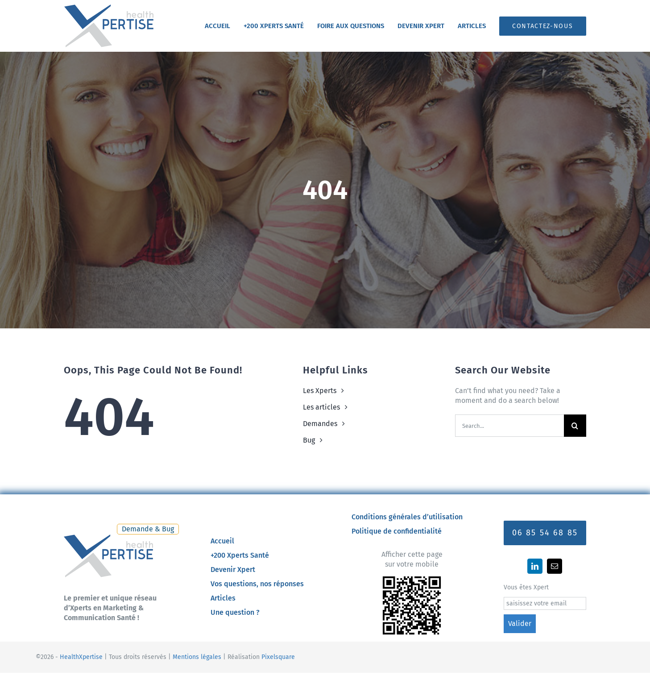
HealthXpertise (81, 657)
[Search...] (509, 425)
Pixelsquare (278, 657)
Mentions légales (197, 657)
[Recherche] (575, 425)
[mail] (554, 566)
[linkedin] (534, 566)
